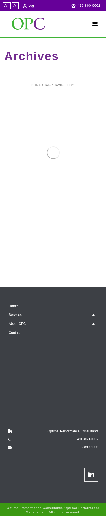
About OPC (17, 324)
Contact (14, 333)
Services (15, 315)
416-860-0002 (88, 5)
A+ (7, 5)
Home (36, 85)
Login (29, 6)
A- (15, 5)
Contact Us (90, 447)
